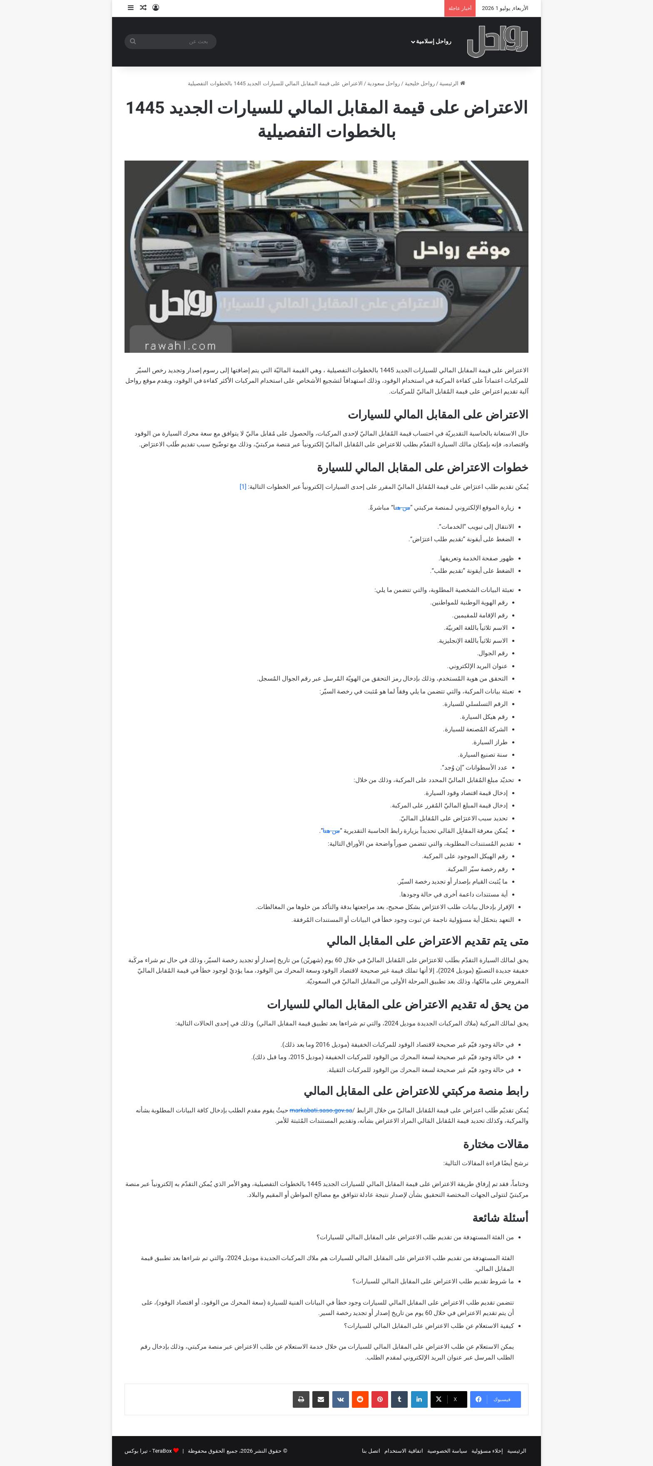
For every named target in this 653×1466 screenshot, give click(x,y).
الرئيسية (452, 83)
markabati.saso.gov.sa (320, 1110)
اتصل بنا (371, 1451)
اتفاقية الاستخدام (403, 1451)
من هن (402, 507)
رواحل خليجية (420, 83)
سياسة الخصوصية (447, 1451)
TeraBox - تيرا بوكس (148, 1451)
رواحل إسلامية (434, 41)
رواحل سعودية (383, 83)
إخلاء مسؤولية (487, 1451)
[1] (242, 486)
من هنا (331, 831)
